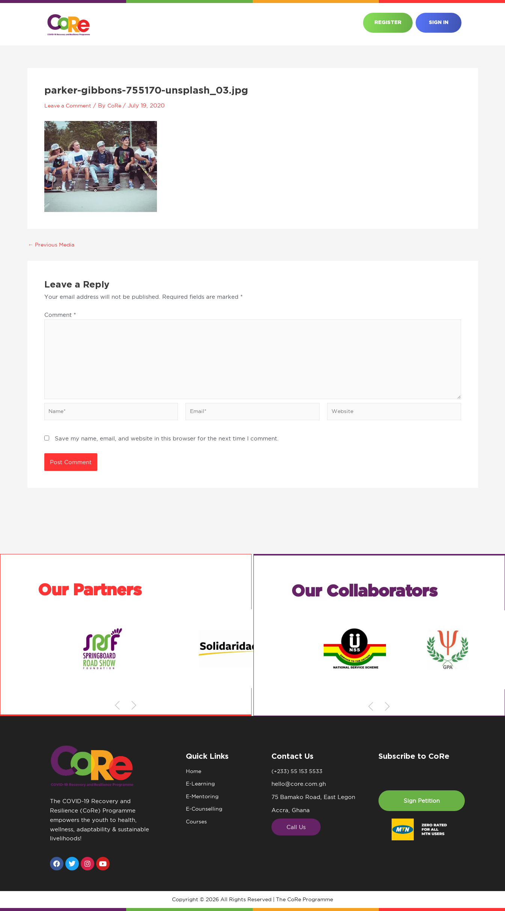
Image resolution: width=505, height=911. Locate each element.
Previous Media (53, 244)
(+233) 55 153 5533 (298, 771)
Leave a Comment (70, 105)
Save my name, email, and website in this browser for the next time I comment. (167, 443)
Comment (60, 315)
